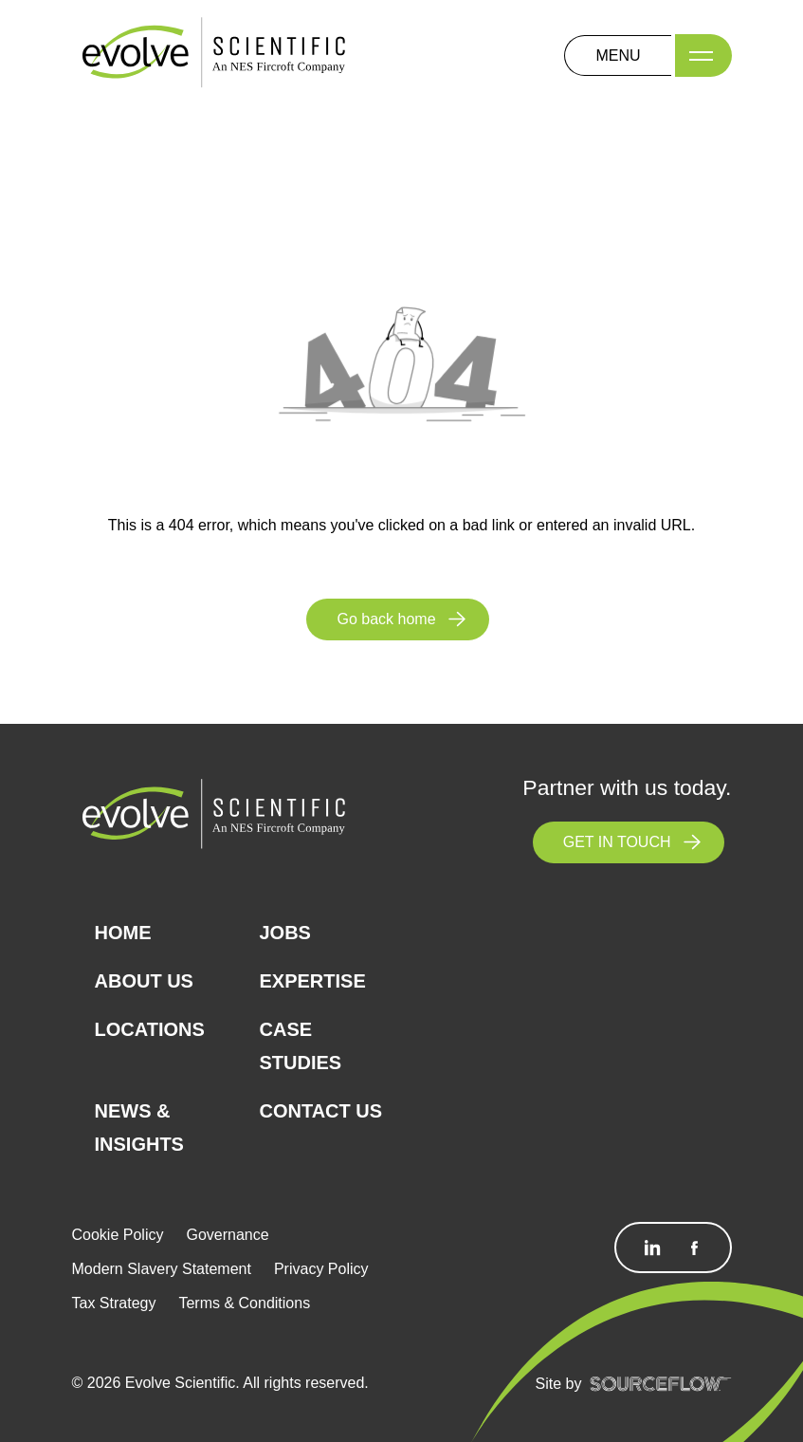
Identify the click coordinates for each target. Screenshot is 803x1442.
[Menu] (703, 55)
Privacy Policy (321, 1269)
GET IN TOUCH (617, 842)
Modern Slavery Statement (161, 1269)
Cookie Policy (118, 1235)
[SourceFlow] (661, 1383)
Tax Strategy (114, 1303)
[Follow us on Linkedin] (652, 1247)
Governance (227, 1235)
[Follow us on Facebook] (694, 1247)
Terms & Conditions (244, 1303)
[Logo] (214, 54)
